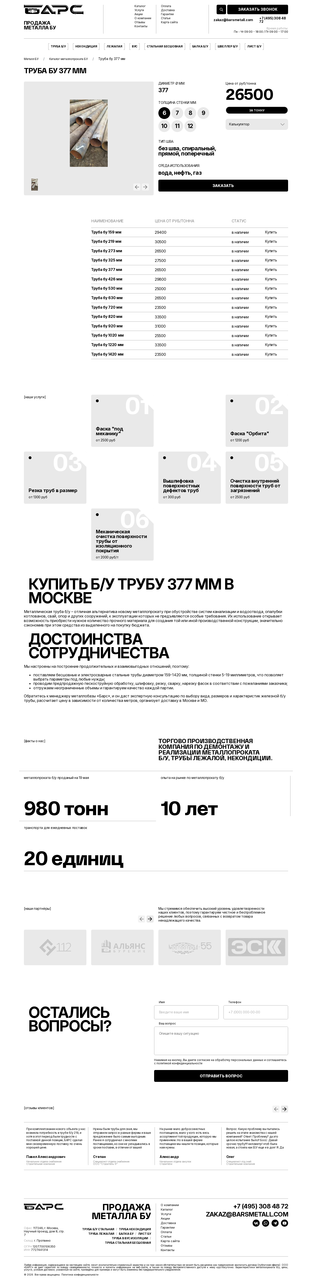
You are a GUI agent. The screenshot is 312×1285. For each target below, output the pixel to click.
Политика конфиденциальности (79, 1276)
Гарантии (167, 14)
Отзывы (139, 22)
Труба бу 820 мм (107, 318)
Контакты (140, 26)
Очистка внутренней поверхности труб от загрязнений (255, 487)
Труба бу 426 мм (107, 280)
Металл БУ (32, 59)
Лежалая (114, 46)
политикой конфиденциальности (179, 1065)
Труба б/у (58, 46)
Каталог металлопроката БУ (74, 59)
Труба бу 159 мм (106, 232)
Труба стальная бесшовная (128, 1251)
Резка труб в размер (53, 492)
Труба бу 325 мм (107, 261)
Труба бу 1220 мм (108, 346)
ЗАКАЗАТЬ (223, 189)
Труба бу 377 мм (107, 270)
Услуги (139, 10)
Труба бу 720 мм (107, 308)
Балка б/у (200, 46)
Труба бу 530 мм (107, 289)
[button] (136, 187)
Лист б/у (254, 46)
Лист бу (144, 1242)
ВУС (134, 46)
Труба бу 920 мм (107, 327)
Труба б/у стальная (98, 1238)
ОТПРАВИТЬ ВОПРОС (221, 1077)
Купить (270, 232)
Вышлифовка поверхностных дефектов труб (181, 487)
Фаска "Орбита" (249, 435)
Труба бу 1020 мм (108, 337)
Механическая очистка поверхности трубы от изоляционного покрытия (121, 543)
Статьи (165, 18)
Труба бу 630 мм (107, 299)
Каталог (140, 6)
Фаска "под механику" (109, 433)
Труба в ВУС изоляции (130, 1247)
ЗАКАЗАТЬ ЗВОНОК (257, 9)
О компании (142, 18)
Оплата (166, 6)
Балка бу (126, 1242)
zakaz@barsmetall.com (233, 20)
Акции (138, 14)
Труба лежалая (101, 1242)
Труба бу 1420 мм (108, 356)
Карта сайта (169, 22)
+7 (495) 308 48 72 (272, 20)
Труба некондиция (135, 1238)
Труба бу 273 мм (107, 251)
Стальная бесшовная (165, 46)
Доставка (168, 10)
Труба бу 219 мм (106, 242)
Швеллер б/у (228, 46)
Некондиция (86, 46)
